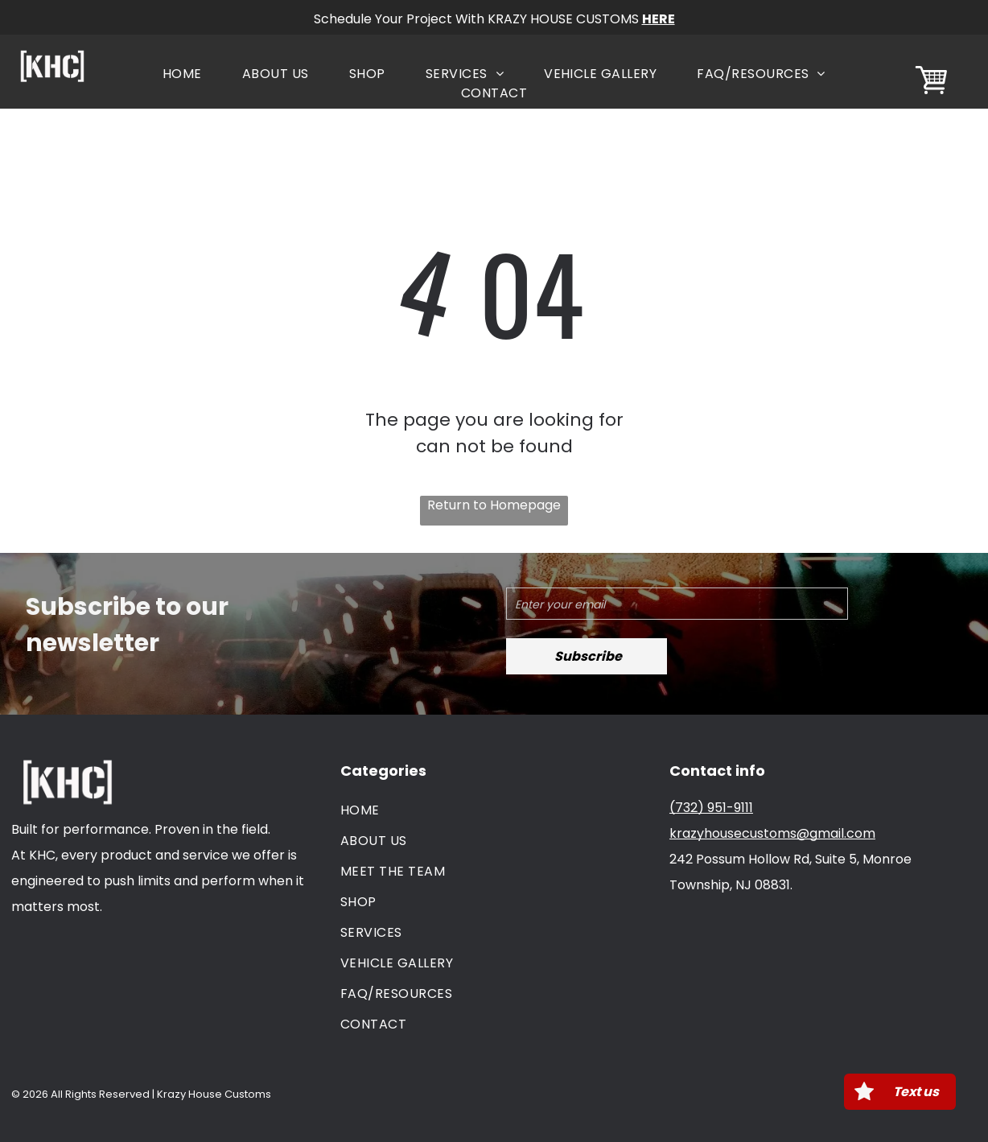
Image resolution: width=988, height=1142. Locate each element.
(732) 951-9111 (711, 807)
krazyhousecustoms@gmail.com (772, 833)
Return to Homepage (494, 505)
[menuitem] (182, 74)
